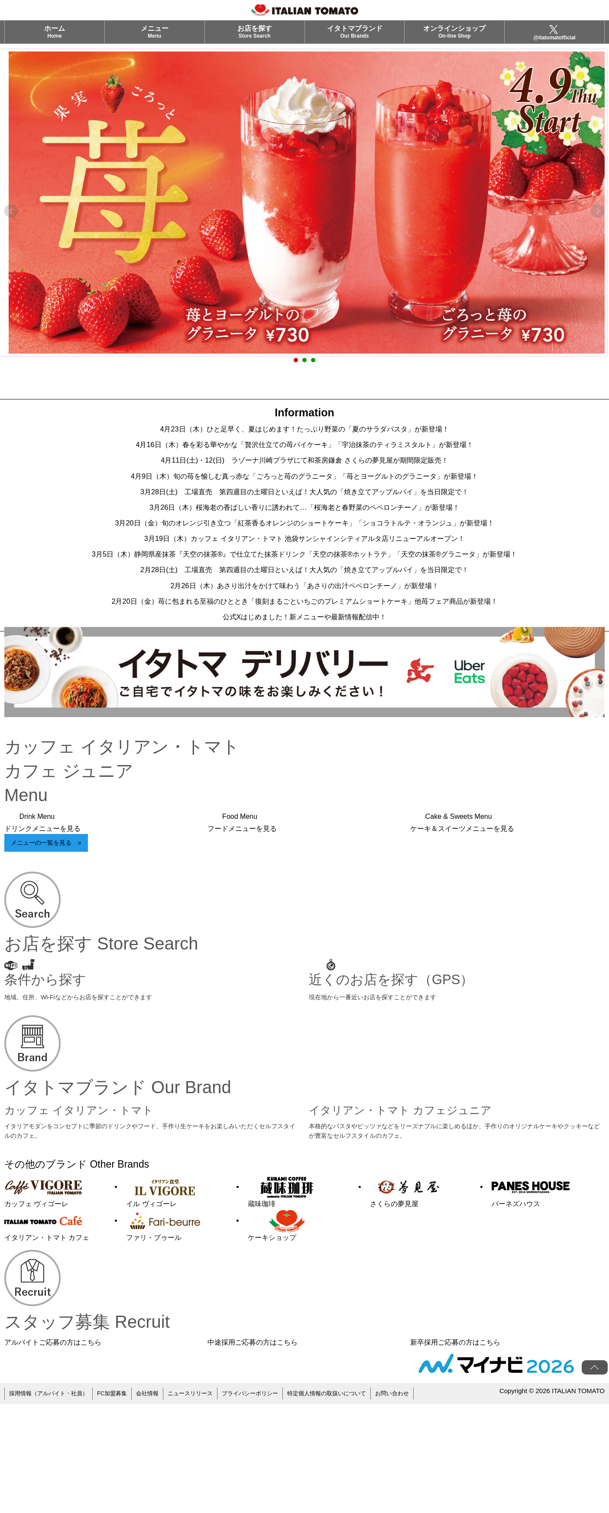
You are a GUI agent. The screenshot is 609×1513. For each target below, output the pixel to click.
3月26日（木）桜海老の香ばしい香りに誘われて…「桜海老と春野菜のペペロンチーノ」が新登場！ (305, 540)
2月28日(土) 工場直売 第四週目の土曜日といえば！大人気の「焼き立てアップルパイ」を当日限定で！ (304, 644)
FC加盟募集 (119, 1504)
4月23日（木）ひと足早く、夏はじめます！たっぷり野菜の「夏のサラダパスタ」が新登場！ (305, 432)
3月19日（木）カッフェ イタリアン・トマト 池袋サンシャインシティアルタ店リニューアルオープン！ (304, 583)
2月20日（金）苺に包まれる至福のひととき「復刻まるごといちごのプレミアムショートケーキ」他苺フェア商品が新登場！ (304, 696)
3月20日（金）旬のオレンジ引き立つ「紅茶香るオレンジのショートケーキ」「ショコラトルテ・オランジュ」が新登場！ (304, 562)
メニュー (154, 37)
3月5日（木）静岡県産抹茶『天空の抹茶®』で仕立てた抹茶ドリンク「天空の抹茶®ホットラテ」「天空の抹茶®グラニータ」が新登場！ (304, 613)
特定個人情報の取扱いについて (347, 1504)
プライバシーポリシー (266, 1504)
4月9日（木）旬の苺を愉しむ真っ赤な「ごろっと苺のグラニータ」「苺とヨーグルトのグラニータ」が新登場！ (305, 497)
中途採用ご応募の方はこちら (252, 1454)
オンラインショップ (454, 37)
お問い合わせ (417, 1504)
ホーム (54, 37)
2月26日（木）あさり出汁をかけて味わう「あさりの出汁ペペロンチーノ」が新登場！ (304, 666)
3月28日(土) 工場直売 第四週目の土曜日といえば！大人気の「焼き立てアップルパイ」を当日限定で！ (304, 518)
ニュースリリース (202, 1504)
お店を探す (254, 37)
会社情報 (157, 1504)
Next (598, 211)
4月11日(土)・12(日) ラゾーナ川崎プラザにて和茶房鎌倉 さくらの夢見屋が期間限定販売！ (304, 475)
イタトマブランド (354, 37)
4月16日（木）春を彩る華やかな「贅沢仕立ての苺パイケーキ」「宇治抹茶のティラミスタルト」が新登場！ (304, 453)
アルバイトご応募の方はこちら (52, 1454)
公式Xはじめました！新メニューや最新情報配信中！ (304, 726)
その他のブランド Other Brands (101, 1275)
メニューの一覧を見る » (46, 955)
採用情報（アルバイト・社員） (51, 1504)
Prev (11, 211)
